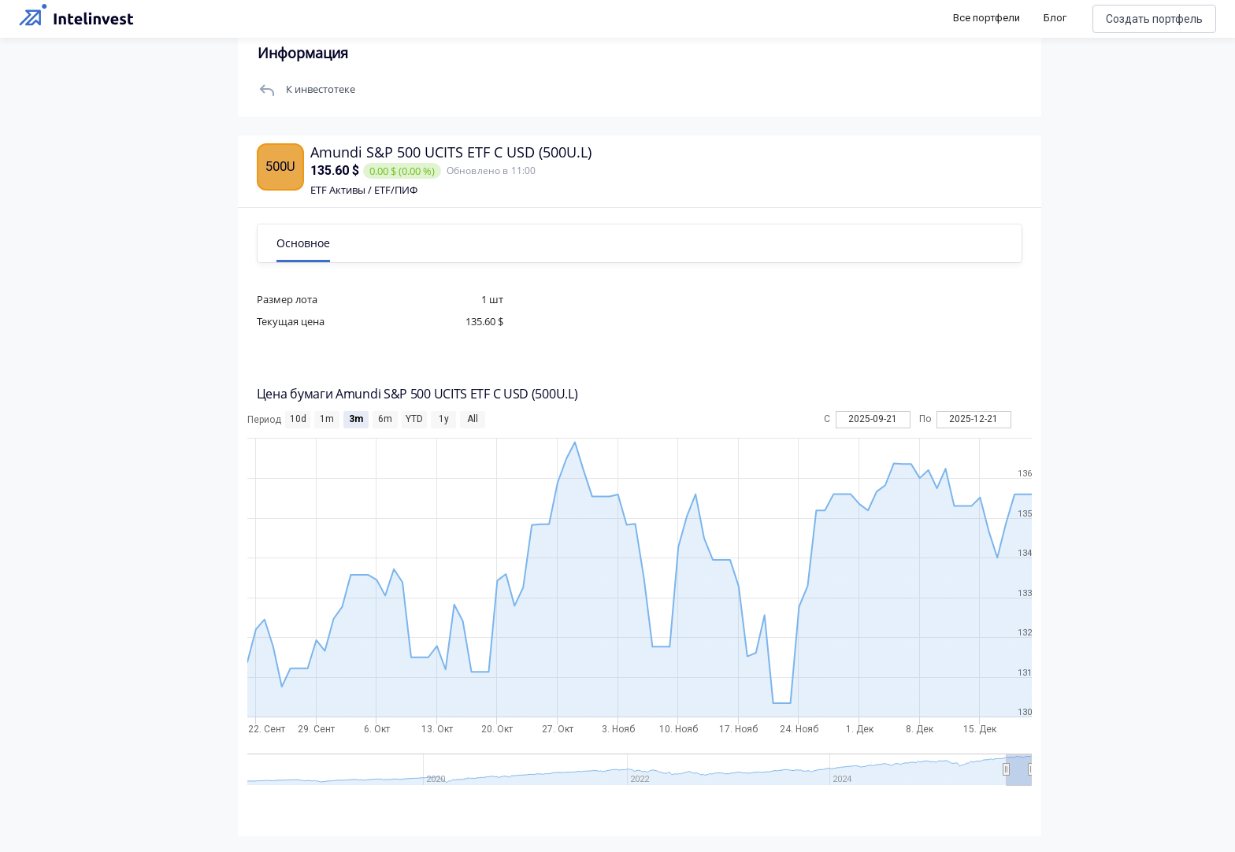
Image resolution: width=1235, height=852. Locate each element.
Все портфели (986, 18)
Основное (305, 242)
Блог (1055, 18)
